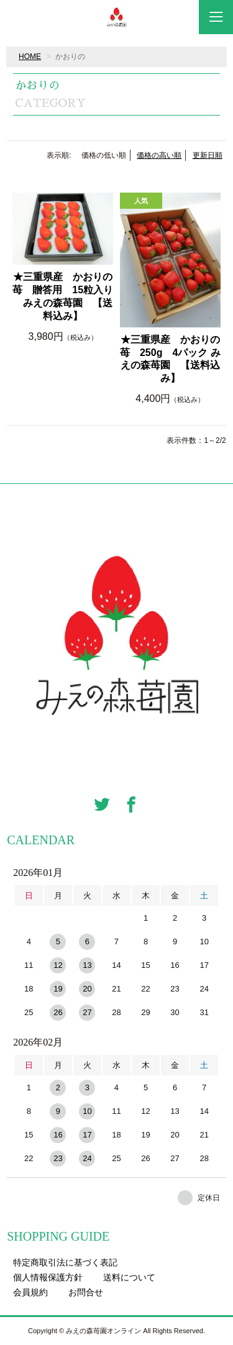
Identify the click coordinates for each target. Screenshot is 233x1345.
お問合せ (85, 1292)
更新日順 (207, 155)
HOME (30, 56)
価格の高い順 (159, 155)
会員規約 (30, 1292)
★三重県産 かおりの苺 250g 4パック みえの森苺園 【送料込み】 (170, 358)
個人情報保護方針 (48, 1277)
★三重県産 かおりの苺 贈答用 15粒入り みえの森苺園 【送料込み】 (62, 296)
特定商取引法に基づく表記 (65, 1262)
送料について (129, 1277)
